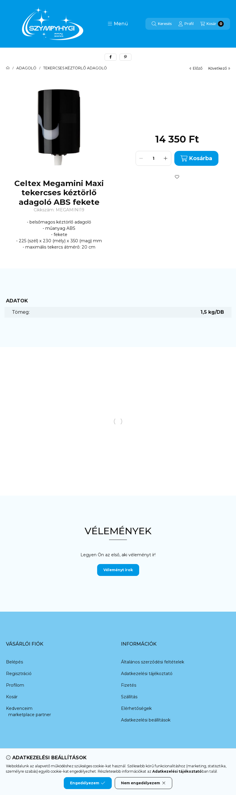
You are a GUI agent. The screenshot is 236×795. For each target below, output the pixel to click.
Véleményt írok (118, 570)
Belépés (14, 662)
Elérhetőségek (136, 708)
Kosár (12, 696)
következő (219, 68)
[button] (117, 24)
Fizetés (128, 685)
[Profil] (186, 24)
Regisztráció (19, 673)
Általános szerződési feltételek (152, 662)
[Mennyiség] (153, 158)
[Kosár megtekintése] (212, 24)
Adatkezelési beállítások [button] (145, 720)
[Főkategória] (8, 68)
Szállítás (129, 696)
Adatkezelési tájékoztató (147, 673)
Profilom (15, 685)
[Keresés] (161, 24)
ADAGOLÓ (26, 68)
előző (196, 68)
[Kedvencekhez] (177, 177)
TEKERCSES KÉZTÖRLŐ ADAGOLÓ (75, 68)
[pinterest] (125, 57)
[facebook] (111, 57)
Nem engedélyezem (143, 783)
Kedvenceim (19, 708)
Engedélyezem (87, 783)
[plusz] (165, 158)
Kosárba (196, 158)
